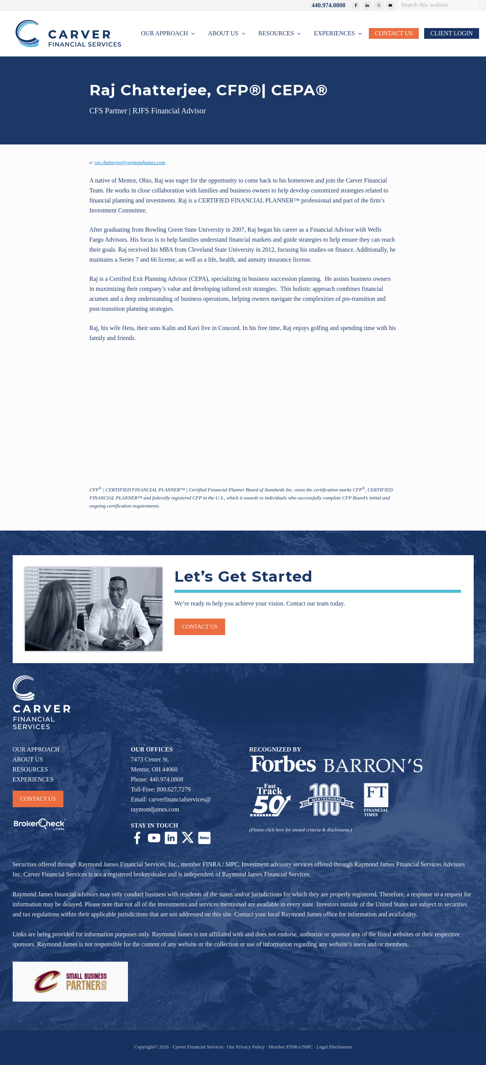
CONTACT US (38, 799)
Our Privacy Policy (246, 1047)
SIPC (232, 864)
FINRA (211, 864)
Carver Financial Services (198, 1047)
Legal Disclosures (334, 1047)
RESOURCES (30, 769)
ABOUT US (28, 759)
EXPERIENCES (33, 779)
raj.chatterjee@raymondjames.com (130, 162)
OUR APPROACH (36, 749)
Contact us (199, 627)
